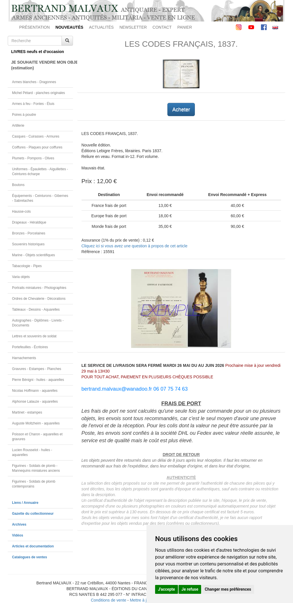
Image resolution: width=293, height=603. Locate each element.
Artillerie (18, 126)
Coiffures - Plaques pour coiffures (37, 147)
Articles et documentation (33, 546)
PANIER (184, 27)
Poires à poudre (24, 115)
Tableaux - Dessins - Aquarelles (36, 310)
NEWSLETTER (133, 27)
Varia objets (21, 277)
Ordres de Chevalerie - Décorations (39, 299)
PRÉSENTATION (34, 27)
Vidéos (17, 535)
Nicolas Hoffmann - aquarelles (35, 391)
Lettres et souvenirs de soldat (34, 336)
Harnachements (24, 358)
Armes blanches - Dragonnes (34, 82)
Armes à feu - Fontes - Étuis (33, 104)
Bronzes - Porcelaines (28, 233)
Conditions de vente (108, 600)
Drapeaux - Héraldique (29, 222)
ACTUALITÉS (101, 27)
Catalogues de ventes (29, 557)
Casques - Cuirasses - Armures (35, 136)
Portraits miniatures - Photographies (39, 288)
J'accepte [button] (166, 589)
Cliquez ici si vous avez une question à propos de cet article (134, 246)
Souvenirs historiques (28, 244)
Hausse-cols (21, 212)
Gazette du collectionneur (33, 514)
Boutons (18, 185)
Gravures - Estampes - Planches (36, 369)
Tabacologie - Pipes (27, 266)
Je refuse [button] (189, 589)
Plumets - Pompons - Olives (33, 158)
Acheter (181, 109)
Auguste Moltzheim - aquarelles (36, 423)
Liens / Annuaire (25, 503)
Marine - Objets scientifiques (33, 255)
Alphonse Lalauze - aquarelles (35, 402)
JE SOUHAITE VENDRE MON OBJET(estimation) (42, 65)
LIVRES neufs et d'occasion (37, 51)
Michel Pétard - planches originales (38, 93)
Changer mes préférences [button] (228, 589)
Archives (19, 524)
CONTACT (162, 27)
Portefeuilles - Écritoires (30, 347)
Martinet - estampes (27, 412)
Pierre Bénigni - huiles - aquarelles (38, 380)
